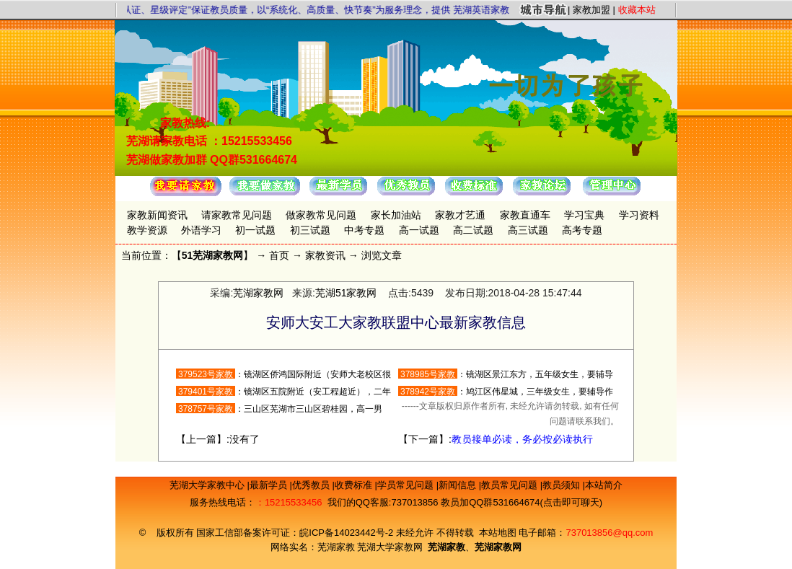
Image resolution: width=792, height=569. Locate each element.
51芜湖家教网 (213, 255)
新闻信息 (459, 485)
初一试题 (255, 230)
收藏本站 (637, 9)
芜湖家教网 (258, 293)
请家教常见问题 (236, 215)
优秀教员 (312, 485)
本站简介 (603, 485)
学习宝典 (584, 215)
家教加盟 (591, 9)
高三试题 (528, 230)
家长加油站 (396, 215)
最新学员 (270, 485)
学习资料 (639, 215)
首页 (279, 255)
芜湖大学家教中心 (208, 485)
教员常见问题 (510, 485)
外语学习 (201, 230)
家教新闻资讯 (157, 215)
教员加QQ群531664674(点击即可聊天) (521, 502)
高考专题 (582, 230)
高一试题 (419, 230)
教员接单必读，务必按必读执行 (522, 439)
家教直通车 (525, 215)
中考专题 (364, 230)
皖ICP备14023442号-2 (347, 532)
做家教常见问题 (321, 215)
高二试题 (473, 230)
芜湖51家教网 (346, 293)
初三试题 (310, 230)
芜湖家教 (336, 547)
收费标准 (355, 485)
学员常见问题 (406, 485)
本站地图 (497, 532)
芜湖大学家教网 (390, 547)
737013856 (414, 502)
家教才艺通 (460, 215)
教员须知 (562, 485)
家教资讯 (325, 255)
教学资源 (147, 230)
